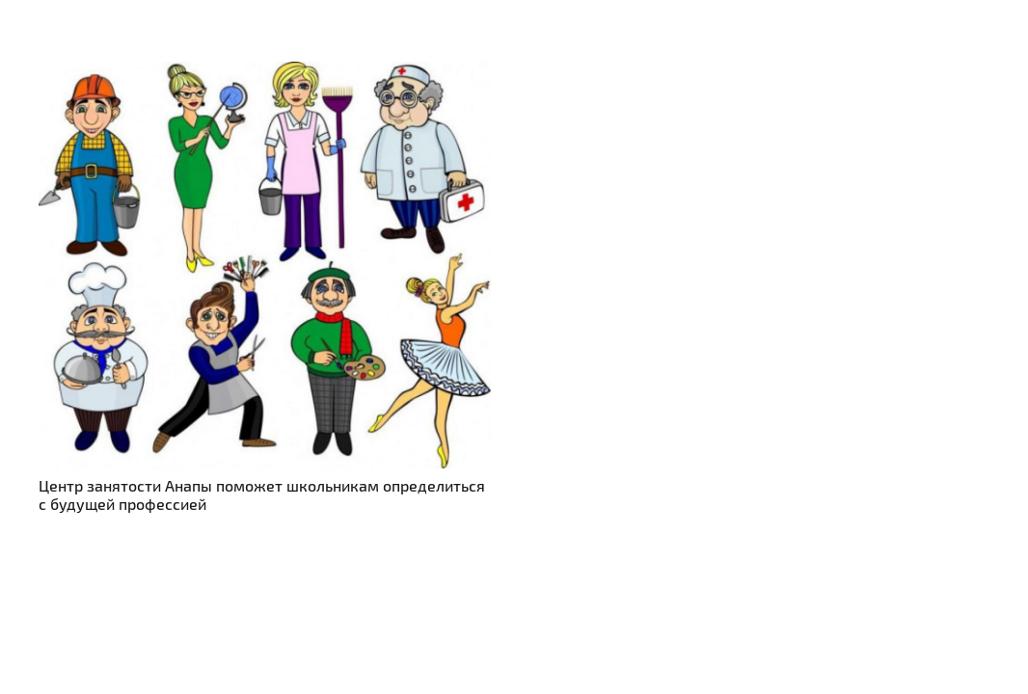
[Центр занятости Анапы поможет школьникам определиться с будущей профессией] (265, 73)
